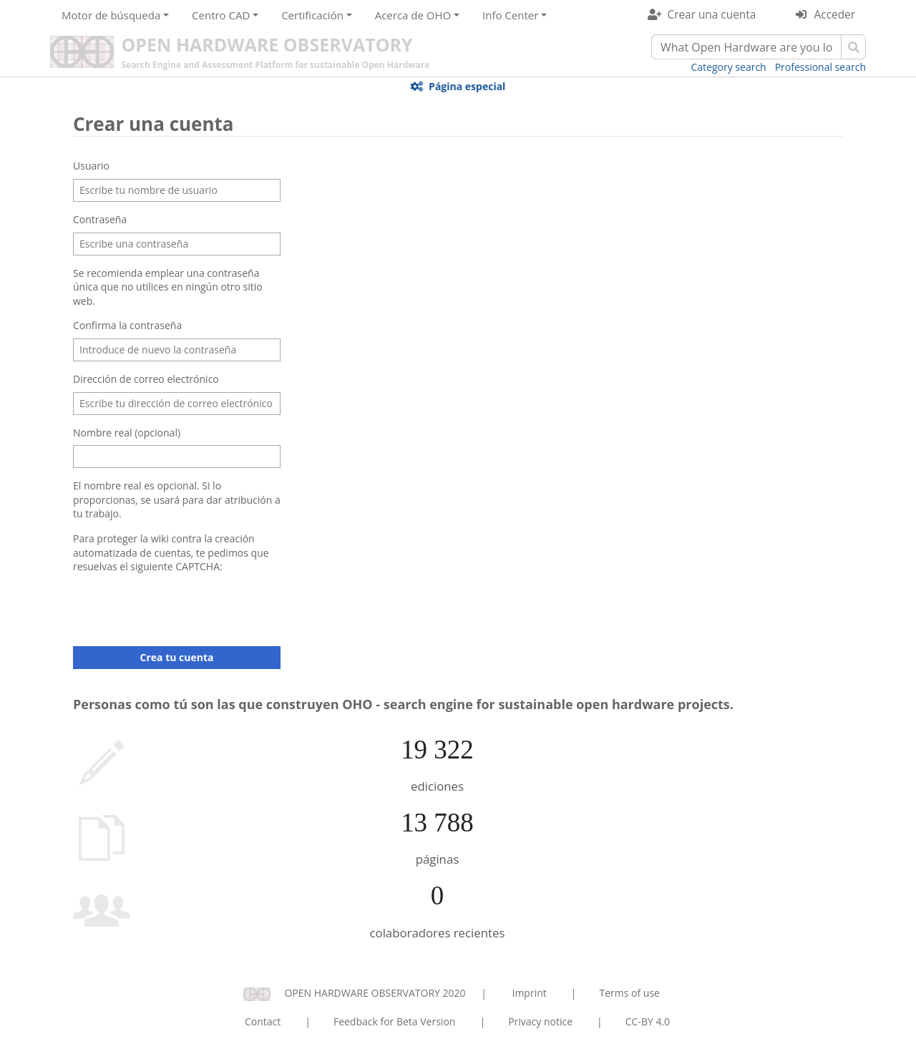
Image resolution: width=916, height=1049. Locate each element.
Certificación (312, 15)
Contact (263, 1021)
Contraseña (100, 219)
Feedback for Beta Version (394, 1021)
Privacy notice (540, 1021)
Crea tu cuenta (177, 657)
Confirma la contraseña (127, 325)
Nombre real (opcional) (126, 432)
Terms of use (629, 993)
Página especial (467, 86)
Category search (728, 67)
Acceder (834, 14)
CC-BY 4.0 (647, 1021)
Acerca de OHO (413, 15)
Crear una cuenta (711, 14)
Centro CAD (221, 15)
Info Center (510, 15)
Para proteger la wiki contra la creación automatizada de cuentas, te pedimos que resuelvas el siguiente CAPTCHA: (171, 552)
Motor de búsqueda (111, 15)
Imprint (529, 993)
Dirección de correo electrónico (146, 379)
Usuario (91, 165)
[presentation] (182, 607)
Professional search (820, 67)
